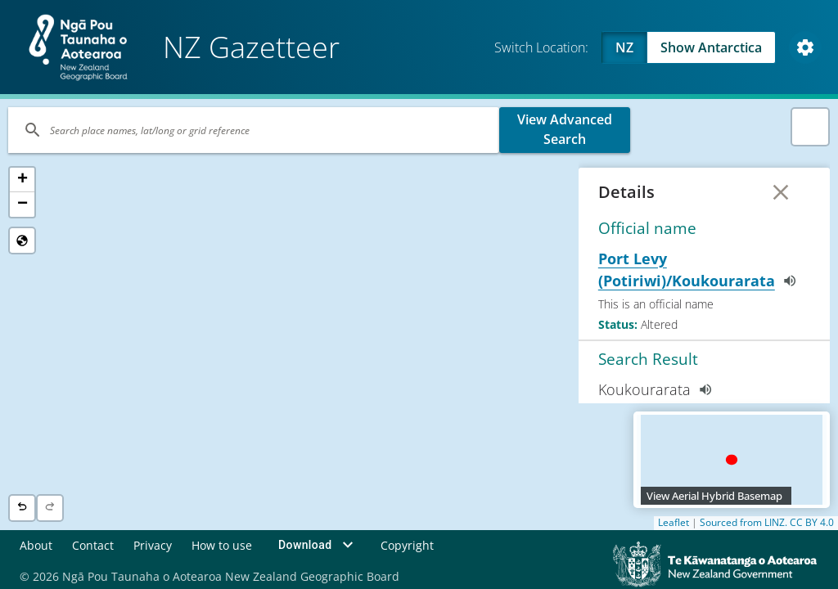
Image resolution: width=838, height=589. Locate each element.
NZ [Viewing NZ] (624, 47)
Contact (93, 544)
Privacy (152, 544)
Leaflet (673, 522)
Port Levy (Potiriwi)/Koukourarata (700, 269)
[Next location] (50, 508)
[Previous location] (22, 508)
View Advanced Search (564, 129)
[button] (22, 180)
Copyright (407, 544)
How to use (221, 544)
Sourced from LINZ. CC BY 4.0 (767, 522)
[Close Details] (781, 192)
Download (318, 545)
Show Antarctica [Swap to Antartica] (711, 47)
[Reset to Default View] (22, 240)
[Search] (254, 130)
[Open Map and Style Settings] (805, 47)
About (36, 544)
